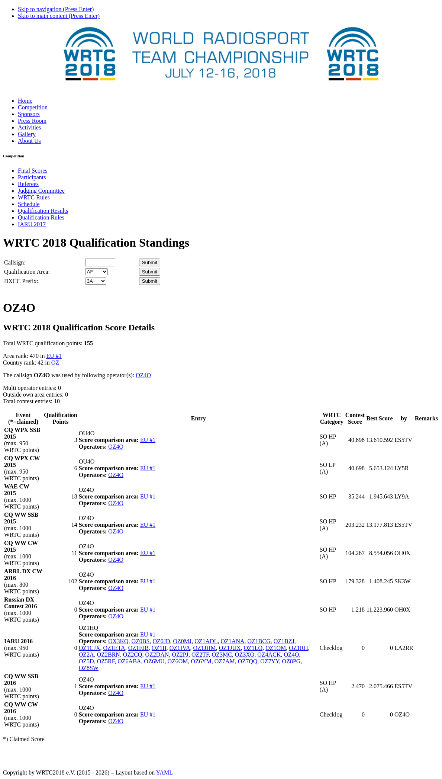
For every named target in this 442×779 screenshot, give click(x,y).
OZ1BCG (259, 641)
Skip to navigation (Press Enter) (56, 9)
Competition (33, 107)
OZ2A (86, 654)
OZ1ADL (205, 641)
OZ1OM (275, 648)
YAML (164, 772)
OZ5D (86, 661)
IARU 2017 (32, 224)
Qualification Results (43, 211)
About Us (29, 141)
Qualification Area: (27, 272)
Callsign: (15, 262)
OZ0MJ (182, 641)
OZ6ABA (129, 661)
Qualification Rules (41, 217)
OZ (55, 362)
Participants (32, 177)
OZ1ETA (114, 648)
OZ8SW (89, 668)
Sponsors (29, 114)
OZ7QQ (247, 661)
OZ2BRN (108, 654)
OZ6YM (201, 661)
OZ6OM (177, 661)
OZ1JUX (230, 648)
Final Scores (33, 170)
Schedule (29, 204)
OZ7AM (224, 661)
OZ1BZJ (284, 641)
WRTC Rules (34, 197)
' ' (96, 271)
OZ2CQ (132, 654)
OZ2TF (200, 654)
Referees (28, 184)
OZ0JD (161, 641)
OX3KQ (118, 641)
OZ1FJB (138, 648)
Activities (29, 127)
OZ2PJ (180, 654)
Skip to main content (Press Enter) (59, 16)
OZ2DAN (157, 654)
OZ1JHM (204, 648)
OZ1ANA (233, 641)
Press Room (32, 121)
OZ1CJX (89, 648)
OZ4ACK (269, 654)
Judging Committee (41, 190)
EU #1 (53, 356)
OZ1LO (253, 648)
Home (25, 100)
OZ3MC (222, 654)
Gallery (27, 134)
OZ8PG (291, 661)
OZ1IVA (180, 648)
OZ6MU (154, 661)
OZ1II (159, 648)
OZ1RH (298, 648)
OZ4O (143, 375)
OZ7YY (269, 661)
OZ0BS (140, 641)
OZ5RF (106, 661)
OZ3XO (244, 654)
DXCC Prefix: (21, 281)
